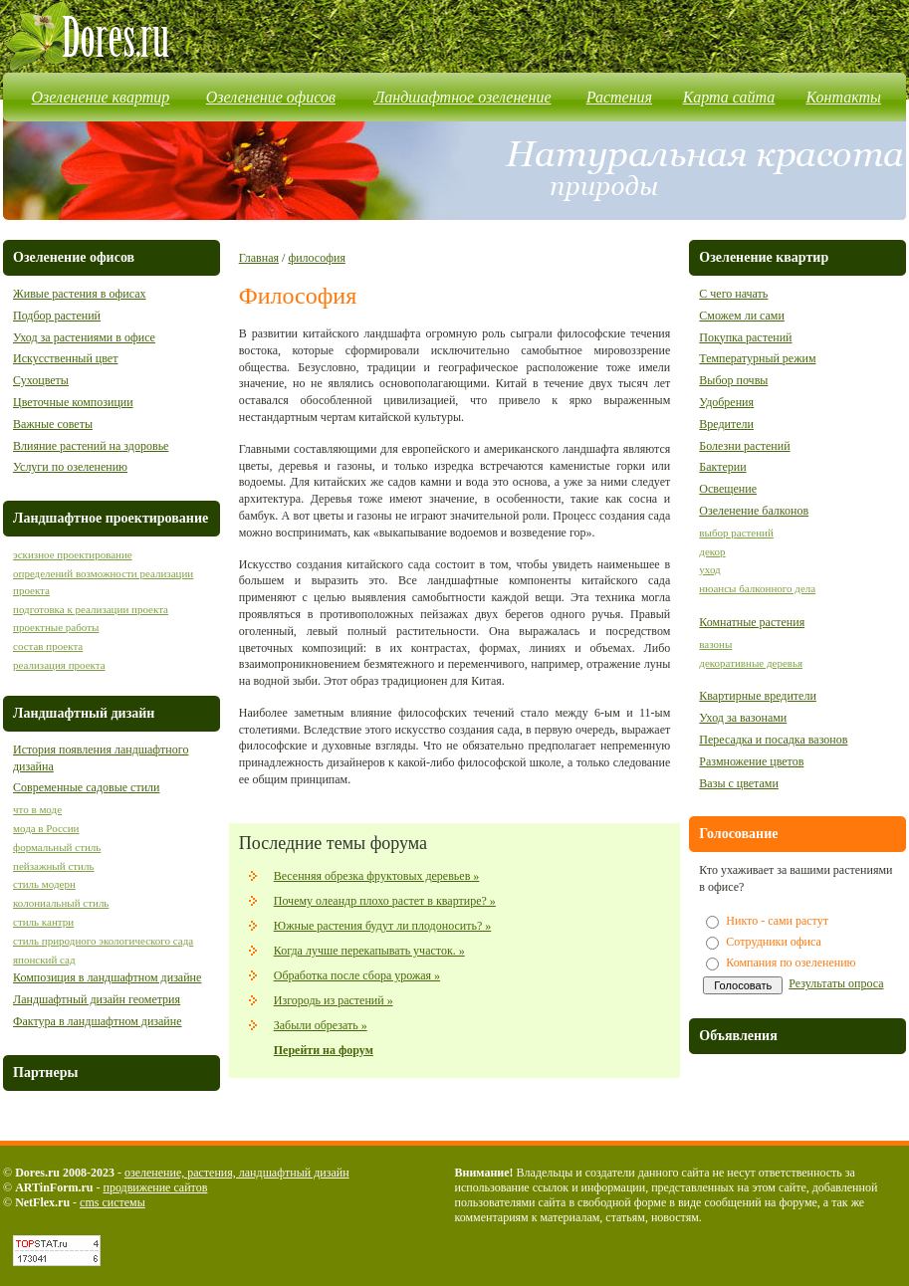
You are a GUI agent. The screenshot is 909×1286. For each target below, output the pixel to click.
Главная (259, 258)
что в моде (37, 809)
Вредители (726, 424)
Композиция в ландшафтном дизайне (107, 977)
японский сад (44, 959)
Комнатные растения (751, 622)
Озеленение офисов (271, 97)
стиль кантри (43, 922)
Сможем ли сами (742, 315)
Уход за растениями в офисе (84, 337)
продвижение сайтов (155, 1187)
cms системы (112, 1202)
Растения (619, 97)
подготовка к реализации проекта (90, 609)
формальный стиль (57, 847)
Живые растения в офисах (79, 294)
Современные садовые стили (86, 787)
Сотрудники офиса (773, 942)
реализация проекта (59, 665)
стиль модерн (44, 884)
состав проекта (48, 646)
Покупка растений (745, 337)
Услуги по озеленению (70, 467)
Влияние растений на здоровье (90, 446)
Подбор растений (57, 315)
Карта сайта (729, 97)
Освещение (728, 489)
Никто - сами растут (777, 921)
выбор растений (736, 532)
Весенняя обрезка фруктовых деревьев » (377, 876)
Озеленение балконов (753, 511)
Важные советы (53, 424)
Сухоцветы (41, 380)
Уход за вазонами (743, 718)
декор (712, 551)
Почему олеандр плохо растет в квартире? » (385, 901)
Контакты (842, 97)
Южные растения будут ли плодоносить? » (383, 926)
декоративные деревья (750, 663)
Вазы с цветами (739, 783)
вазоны (715, 644)
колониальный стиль (61, 903)
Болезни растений (744, 446)
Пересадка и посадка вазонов (773, 740)
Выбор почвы (733, 380)
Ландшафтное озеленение (463, 97)
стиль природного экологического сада (103, 941)
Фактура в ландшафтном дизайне (97, 1021)
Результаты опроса (836, 983)
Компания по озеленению (790, 962)
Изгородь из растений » (333, 1000)
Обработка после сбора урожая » (357, 975)
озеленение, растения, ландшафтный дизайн (236, 1172)
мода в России (46, 828)
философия (316, 258)
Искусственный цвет (65, 358)
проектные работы (56, 627)
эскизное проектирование (72, 554)
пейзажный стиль (53, 866)
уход (709, 569)
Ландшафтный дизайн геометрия (96, 999)
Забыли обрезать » (320, 1025)
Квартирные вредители (757, 696)
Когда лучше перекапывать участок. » (369, 951)
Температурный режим (757, 358)
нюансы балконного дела (757, 588)
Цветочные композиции (73, 402)
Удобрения (726, 402)
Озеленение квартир (101, 97)
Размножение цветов (751, 761)
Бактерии (722, 467)
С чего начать (733, 294)
